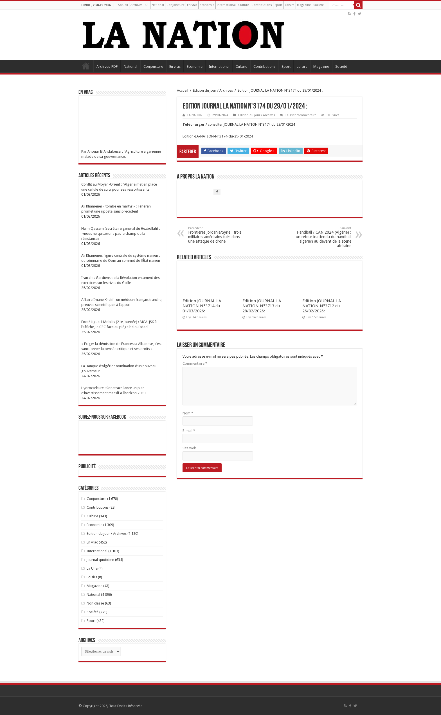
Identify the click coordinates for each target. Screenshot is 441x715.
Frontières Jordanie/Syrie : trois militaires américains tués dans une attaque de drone (217, 234)
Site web (189, 448)
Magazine (304, 5)
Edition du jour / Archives (213, 90)
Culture (243, 5)
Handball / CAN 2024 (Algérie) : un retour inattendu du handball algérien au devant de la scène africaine (322, 237)
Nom (188, 413)
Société (318, 5)
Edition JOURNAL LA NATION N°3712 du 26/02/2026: (321, 305)
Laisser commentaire (300, 115)
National (158, 5)
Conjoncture (175, 5)
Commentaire (195, 363)
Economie (207, 5)
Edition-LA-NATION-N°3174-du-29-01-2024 (218, 136)
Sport (278, 5)
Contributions (261, 5)
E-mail (189, 430)
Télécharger (194, 124)
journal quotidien (100, 560)
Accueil (123, 5)
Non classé (95, 603)
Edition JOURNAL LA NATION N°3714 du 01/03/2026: (202, 305)
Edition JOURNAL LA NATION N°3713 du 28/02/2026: (261, 305)
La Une (92, 568)
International (226, 5)
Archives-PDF (139, 5)
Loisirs (289, 5)
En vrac (192, 5)
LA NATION (194, 115)
